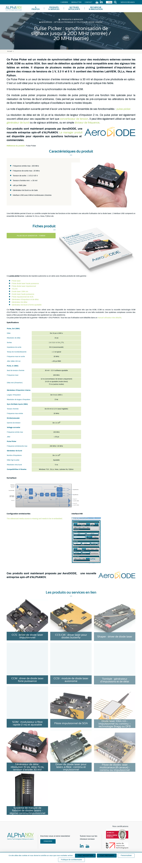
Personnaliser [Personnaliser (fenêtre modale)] (126, 855)
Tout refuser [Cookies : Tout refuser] (107, 855)
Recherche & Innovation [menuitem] (96, 8)
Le (61, 132)
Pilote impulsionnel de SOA (22, 297)
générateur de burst (18, 123)
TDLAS (15, 289)
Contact (88, 2)
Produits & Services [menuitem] (53, 8)
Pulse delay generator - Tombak (31, 236)
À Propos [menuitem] (36, 8)
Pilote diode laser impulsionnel (24, 286)
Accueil (9, 51)
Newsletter (76, 2)
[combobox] (109, 2)
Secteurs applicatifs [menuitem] (74, 8)
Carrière (64, 2)
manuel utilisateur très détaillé (109, 318)
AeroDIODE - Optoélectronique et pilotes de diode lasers (71, 22)
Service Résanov (128, 2)
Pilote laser (16, 281)
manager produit (72, 132)
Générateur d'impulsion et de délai (25, 299)
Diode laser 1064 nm (20, 291)
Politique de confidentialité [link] (71, 860)
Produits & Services (72, 20)
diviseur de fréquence (87, 123)
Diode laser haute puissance (23, 294)
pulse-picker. (123, 109)
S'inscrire (48, 841)
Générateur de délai (19, 302)
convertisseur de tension (74, 119)
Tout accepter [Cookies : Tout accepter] (85, 855)
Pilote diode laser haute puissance (25, 283)
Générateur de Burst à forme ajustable (26, 305)
